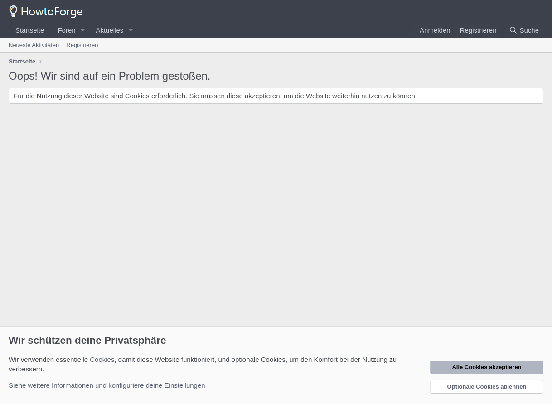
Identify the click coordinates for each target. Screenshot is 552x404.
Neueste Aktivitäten (34, 45)
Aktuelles (109, 30)
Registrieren (82, 45)
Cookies (102, 359)
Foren (66, 30)
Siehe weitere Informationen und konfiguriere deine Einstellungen (107, 385)
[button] (82, 30)
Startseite (29, 30)
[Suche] (523, 30)
